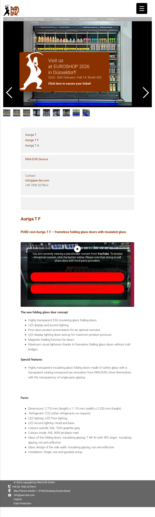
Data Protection (22, 503)
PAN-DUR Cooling (33, 19)
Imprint (18, 499)
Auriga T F (32, 140)
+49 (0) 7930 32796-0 (24, 486)
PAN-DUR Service (36, 159)
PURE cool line (61, 19)
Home (10, 19)
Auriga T (30, 135)
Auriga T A (32, 145)
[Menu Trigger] (141, 8)
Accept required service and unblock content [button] (77, 288)
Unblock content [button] (77, 276)
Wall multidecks (88, 19)
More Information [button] (77, 267)
